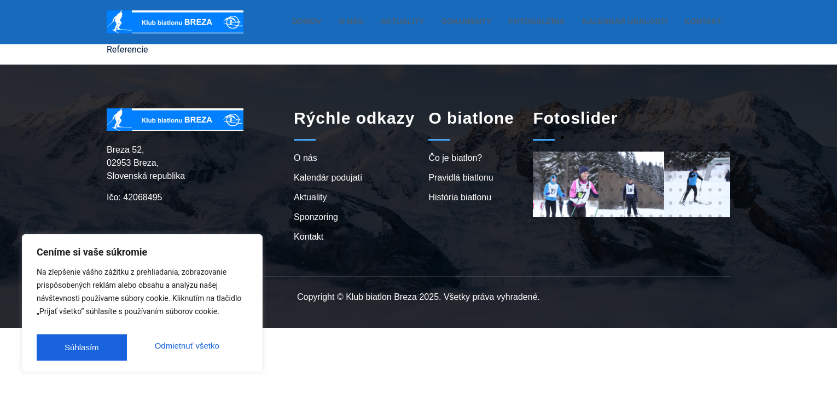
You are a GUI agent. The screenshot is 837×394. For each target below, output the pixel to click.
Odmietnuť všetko (95, 347)
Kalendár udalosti (633, 21)
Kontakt (704, 21)
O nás (380, 21)
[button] (542, 137)
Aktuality (429, 21)
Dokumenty (489, 21)
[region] (142, 307)
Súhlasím (204, 347)
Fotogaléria (553, 21)
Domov (338, 21)
